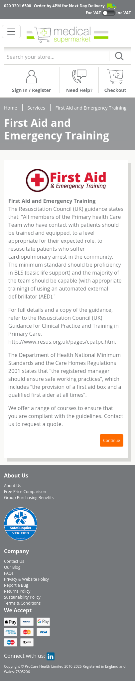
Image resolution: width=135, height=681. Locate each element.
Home (10, 108)
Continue (111, 440)
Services (36, 108)
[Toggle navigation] (11, 31)
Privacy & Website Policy (26, 579)
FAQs (9, 573)
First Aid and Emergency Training (91, 108)
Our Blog (12, 567)
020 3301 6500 (17, 6)
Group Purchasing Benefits (29, 497)
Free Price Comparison (25, 491)
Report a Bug (16, 585)
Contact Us (14, 561)
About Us (12, 485)
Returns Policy (17, 591)
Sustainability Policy (22, 597)
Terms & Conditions (22, 603)
